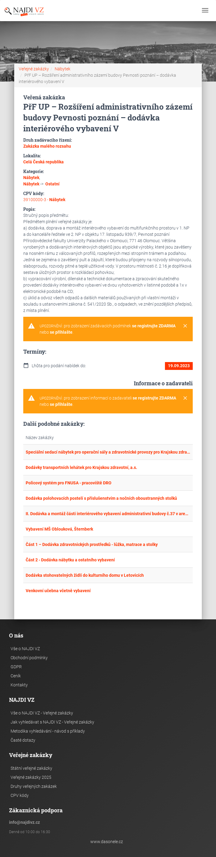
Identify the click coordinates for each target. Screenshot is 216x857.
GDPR (16, 666)
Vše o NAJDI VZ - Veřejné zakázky (42, 713)
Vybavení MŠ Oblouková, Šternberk (59, 529)
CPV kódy (20, 795)
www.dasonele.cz (106, 841)
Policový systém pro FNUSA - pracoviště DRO (68, 482)
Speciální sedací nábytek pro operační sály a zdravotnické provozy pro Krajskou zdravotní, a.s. (108, 452)
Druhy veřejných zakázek (34, 786)
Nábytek (62, 68)
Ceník (16, 675)
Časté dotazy (23, 740)
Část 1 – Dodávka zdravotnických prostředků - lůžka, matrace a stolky (92, 544)
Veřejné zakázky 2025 (31, 777)
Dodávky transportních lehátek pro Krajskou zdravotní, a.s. (81, 467)
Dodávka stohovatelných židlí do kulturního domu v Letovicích (85, 575)
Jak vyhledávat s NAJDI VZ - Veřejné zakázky (52, 722)
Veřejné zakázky (34, 68)
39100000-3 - (44, 199)
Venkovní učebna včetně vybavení (58, 590)
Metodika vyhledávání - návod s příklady (48, 731)
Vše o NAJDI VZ (25, 648)
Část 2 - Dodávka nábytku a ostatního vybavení (70, 559)
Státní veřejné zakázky (31, 768)
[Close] (185, 326)
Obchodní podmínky (29, 657)
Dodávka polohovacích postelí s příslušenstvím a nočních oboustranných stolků (101, 498)
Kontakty (19, 684)
